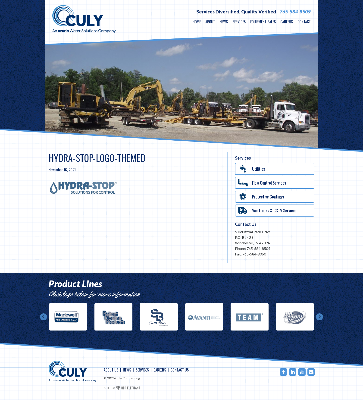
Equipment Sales (263, 22)
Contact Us (246, 224)
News (224, 22)
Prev (43, 317)
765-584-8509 (295, 11)
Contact (304, 22)
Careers (286, 22)
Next (319, 317)
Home (197, 22)
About (210, 22)
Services (239, 22)
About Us (111, 370)
